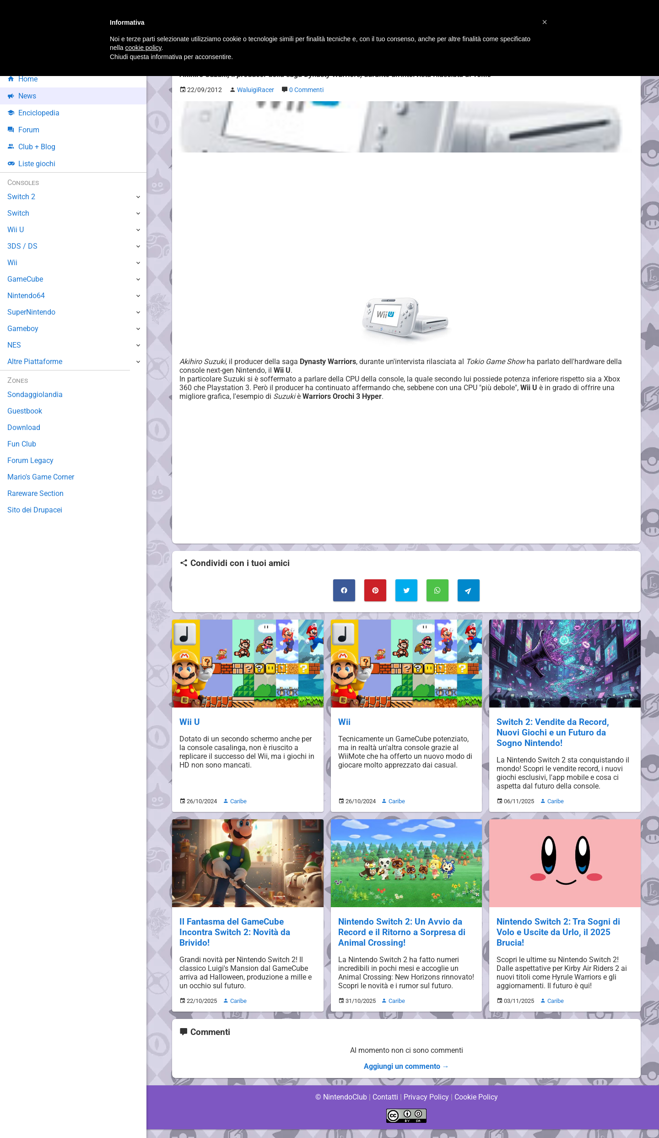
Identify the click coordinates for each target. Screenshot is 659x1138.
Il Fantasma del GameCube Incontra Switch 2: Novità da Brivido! (234, 932)
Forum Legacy (30, 460)
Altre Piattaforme (35, 361)
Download (23, 427)
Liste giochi (31, 163)
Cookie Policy (476, 1105)
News (22, 96)
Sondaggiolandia (34, 394)
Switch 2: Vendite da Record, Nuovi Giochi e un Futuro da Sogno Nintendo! (564, 732)
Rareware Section (35, 493)
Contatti (385, 1105)
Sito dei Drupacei (34, 510)
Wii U (189, 722)
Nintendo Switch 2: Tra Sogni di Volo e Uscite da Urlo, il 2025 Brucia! (558, 932)
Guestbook (25, 411)
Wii (344, 722)
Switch (18, 213)
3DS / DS (22, 246)
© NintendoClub (341, 1105)
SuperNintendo (31, 312)
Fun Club (21, 444)
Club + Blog (31, 146)
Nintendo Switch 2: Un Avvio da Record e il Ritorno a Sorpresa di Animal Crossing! (401, 932)
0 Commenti (309, 90)
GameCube (25, 279)
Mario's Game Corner (41, 477)
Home (22, 79)
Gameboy (22, 328)
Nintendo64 (26, 295)
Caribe (236, 801)
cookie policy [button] (143, 47)
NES (14, 345)
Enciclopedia (33, 113)
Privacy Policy (426, 1105)
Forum (23, 129)
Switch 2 (21, 196)
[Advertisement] (406, 224)
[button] (544, 22)
